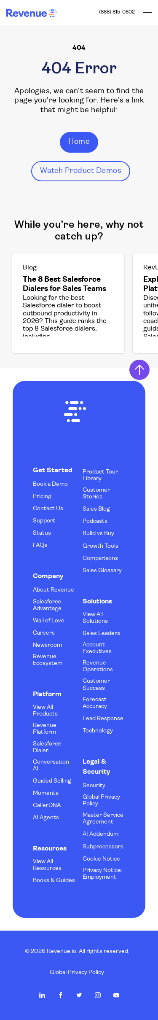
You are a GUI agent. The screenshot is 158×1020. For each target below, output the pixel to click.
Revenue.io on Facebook (60, 995)
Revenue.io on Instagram (97, 995)
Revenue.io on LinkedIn (42, 995)
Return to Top (139, 370)
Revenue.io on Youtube (116, 995)
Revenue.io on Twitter (79, 995)
